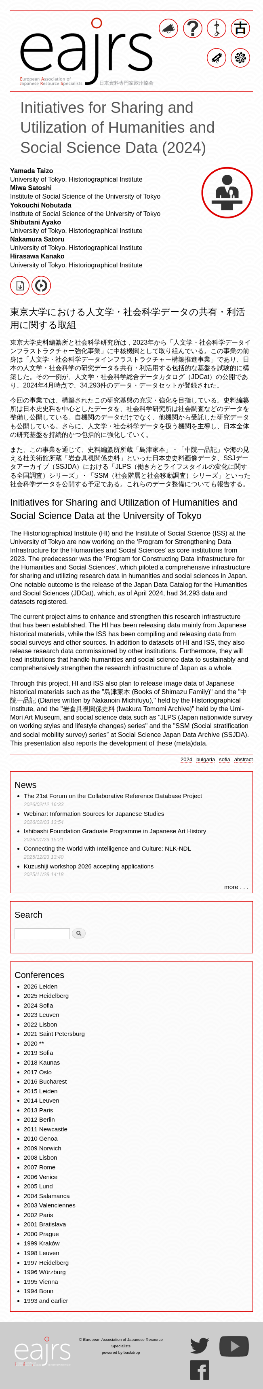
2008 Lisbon (40, 1157)
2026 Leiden (41, 986)
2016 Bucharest (45, 1081)
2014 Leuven (41, 1100)
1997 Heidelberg (46, 1262)
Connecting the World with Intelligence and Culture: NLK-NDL (107, 848)
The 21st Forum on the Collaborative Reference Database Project (113, 795)
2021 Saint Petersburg (54, 1033)
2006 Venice (41, 1176)
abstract (243, 759)
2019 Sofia (38, 1052)
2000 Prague (41, 1233)
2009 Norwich (42, 1148)
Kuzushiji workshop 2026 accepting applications (89, 866)
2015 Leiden (41, 1091)
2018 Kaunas (42, 1062)
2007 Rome (40, 1167)
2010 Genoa (41, 1138)
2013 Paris (38, 1110)
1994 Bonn (38, 1290)
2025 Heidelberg (46, 995)
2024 (186, 759)
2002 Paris (38, 1214)
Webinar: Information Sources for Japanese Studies (94, 813)
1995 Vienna (41, 1281)
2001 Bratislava (45, 1224)
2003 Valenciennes (50, 1205)
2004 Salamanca (47, 1195)
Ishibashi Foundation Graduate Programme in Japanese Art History (116, 831)
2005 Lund (38, 1186)
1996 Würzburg (45, 1271)
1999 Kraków (42, 1243)
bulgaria (205, 759)
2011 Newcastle (45, 1129)
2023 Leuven (41, 1014)
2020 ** (34, 1043)
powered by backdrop (121, 1352)
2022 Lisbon (40, 1024)
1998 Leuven (41, 1252)
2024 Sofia (38, 1005)
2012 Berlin (39, 1119)
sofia (224, 759)
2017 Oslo (38, 1072)
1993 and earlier (46, 1300)
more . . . (236, 886)
